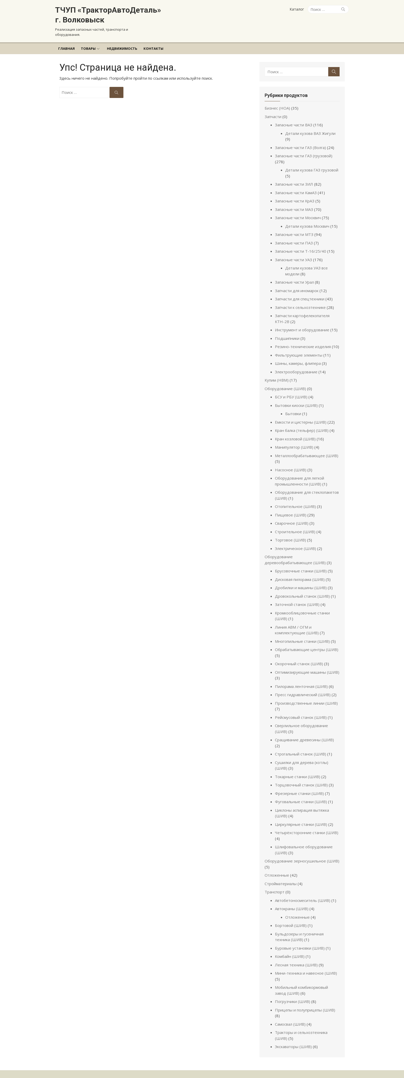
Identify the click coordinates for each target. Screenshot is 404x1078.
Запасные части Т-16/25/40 (302, 245)
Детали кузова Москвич (309, 220)
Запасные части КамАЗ (297, 186)
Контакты (153, 48)
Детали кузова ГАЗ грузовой (313, 164)
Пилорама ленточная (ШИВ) (303, 680)
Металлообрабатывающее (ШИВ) (308, 449)
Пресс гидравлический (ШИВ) (304, 689)
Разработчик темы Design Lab (80, 1068)
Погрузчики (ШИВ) (294, 989)
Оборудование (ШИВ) (287, 382)
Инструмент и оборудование (304, 324)
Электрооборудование (298, 365)
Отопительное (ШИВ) (297, 500)
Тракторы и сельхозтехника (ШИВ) (310, 1015)
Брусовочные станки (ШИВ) (303, 565)
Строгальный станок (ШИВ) (302, 742)
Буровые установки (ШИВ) (301, 936)
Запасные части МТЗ (296, 228)
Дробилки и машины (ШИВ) (303, 582)
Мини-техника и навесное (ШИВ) (308, 961)
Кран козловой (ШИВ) (297, 432)
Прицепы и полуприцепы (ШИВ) (307, 998)
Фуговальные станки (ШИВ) (303, 790)
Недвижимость (122, 48)
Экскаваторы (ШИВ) (295, 1029)
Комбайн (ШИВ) (291, 944)
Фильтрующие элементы (300, 349)
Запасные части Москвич (300, 212)
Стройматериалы (282, 872)
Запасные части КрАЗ (296, 195)
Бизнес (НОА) (279, 108)
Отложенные (278, 863)
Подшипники (289, 332)
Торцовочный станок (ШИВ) (303, 773)
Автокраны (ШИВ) (293, 897)
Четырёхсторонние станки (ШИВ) (308, 821)
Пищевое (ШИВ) (292, 509)
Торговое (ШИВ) (292, 534)
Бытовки (295, 407)
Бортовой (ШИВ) (292, 913)
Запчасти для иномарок (298, 284)
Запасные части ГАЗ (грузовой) (305, 150)
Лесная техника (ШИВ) (298, 953)
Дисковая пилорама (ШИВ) (301, 573)
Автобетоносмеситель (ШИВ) (304, 888)
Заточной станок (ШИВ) (299, 598)
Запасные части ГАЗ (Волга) (302, 141)
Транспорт (276, 880)
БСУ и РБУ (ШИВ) (293, 391)
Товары (88, 48)
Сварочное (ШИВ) (293, 517)
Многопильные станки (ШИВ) (304, 635)
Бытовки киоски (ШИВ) (298, 399)
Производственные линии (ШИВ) (308, 697)
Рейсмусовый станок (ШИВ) (303, 711)
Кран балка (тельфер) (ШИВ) (303, 424)
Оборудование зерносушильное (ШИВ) (303, 849)
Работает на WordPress (160, 1062)
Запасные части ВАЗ (295, 124)
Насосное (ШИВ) (292, 463)
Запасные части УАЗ (295, 253)
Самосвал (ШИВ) (292, 1006)
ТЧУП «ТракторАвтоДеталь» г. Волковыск (108, 14)
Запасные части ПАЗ (296, 237)
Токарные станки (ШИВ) (299, 765)
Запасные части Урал (296, 276)
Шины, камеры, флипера (300, 357)
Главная (66, 48)
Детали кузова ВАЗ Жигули (312, 133)
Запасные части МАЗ (296, 203)
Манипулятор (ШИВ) (296, 441)
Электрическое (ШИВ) (297, 542)
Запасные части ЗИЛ (296, 178)
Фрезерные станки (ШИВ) (301, 781)
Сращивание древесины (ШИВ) (306, 734)
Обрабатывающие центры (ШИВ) (308, 643)
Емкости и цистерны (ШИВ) (302, 416)
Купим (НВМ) (278, 374)
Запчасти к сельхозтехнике (302, 301)
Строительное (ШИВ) (297, 525)
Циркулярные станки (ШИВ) (303, 812)
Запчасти (274, 116)
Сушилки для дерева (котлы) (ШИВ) (310, 750)
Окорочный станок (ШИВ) (301, 658)
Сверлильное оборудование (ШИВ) (310, 719)
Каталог (297, 9)
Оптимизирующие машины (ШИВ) (309, 666)
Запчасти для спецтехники (301, 293)
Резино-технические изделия (305, 340)
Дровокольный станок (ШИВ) (304, 590)
